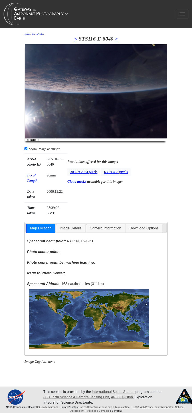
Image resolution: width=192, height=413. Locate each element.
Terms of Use (122, 407)
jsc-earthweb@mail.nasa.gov (96, 407)
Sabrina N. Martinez (47, 407)
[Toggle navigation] (182, 14)
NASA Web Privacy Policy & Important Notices (158, 407)
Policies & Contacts (98, 410)
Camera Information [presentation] (105, 228)
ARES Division (122, 397)
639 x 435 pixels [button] (116, 172)
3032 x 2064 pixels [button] (83, 172)
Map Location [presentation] (40, 228)
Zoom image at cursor (42, 149)
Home (27, 34)
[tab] (40, 228)
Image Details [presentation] (71, 228)
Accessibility (77, 410)
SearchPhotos (38, 34)
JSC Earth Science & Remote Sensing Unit (76, 397)
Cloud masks (76, 181)
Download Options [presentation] (144, 228)
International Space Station (113, 392)
